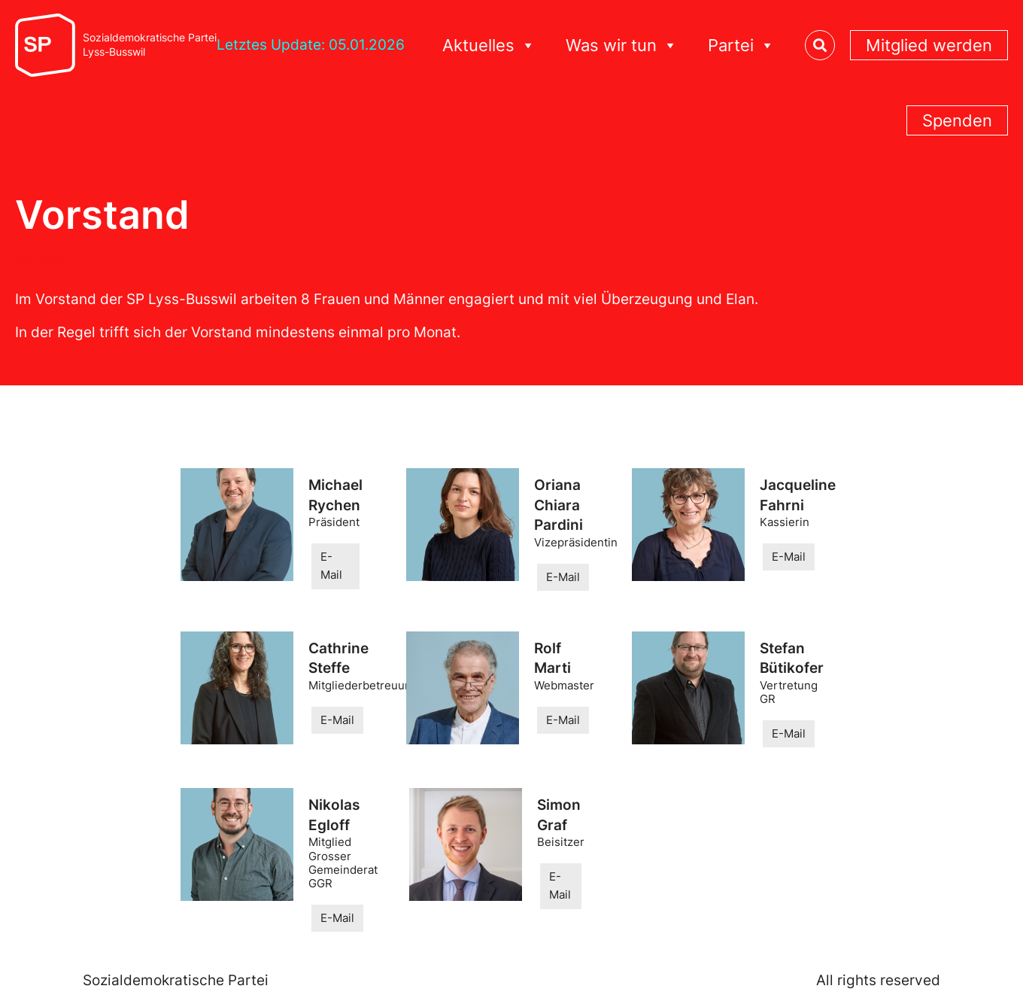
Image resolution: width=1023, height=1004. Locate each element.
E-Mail (331, 565)
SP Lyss (37, 260)
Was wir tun (622, 45)
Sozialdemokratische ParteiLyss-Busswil (150, 45)
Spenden (957, 120)
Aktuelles (489, 45)
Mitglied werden (929, 45)
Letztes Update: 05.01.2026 (311, 44)
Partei (741, 45)
